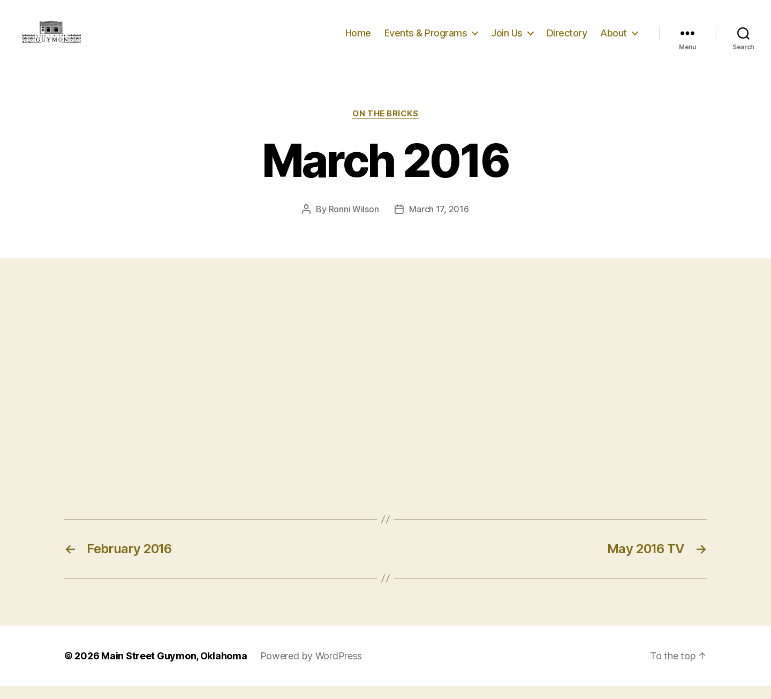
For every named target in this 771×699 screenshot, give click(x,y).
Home (358, 38)
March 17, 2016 (438, 221)
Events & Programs (425, 38)
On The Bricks (385, 126)
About (613, 38)
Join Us (507, 38)
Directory (567, 38)
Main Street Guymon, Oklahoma (174, 668)
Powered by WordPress (311, 668)
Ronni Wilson (354, 221)
